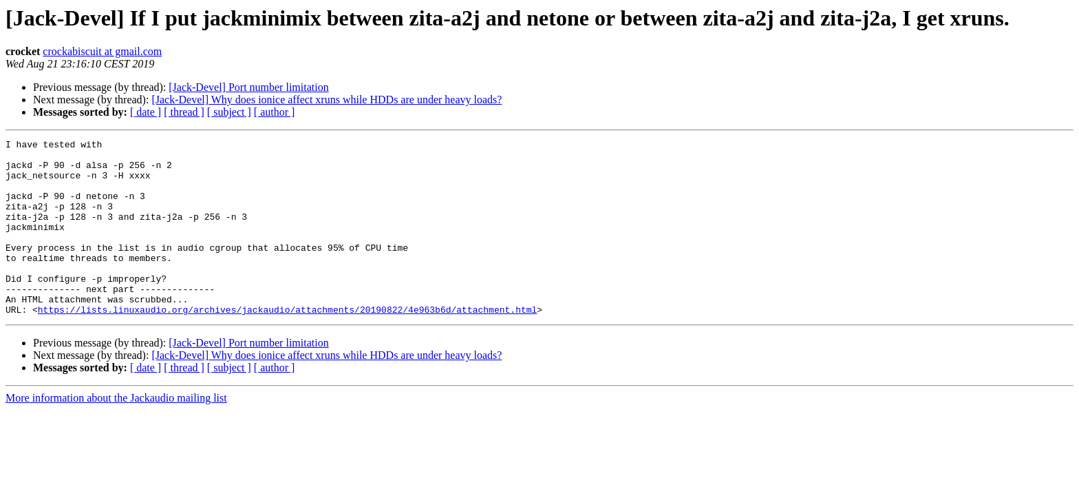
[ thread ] (184, 112)
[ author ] (274, 112)
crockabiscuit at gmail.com (102, 51)
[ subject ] (229, 112)
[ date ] (145, 112)
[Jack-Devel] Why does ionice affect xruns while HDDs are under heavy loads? (326, 99)
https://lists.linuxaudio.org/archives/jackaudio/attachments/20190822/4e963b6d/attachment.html (287, 344)
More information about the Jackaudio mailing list (116, 433)
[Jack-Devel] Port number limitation (248, 87)
